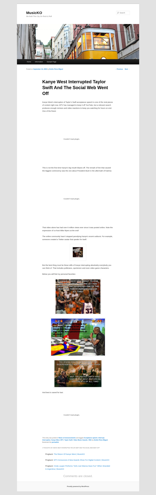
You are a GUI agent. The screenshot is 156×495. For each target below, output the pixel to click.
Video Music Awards (80, 440)
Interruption (46, 440)
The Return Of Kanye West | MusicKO (69, 454)
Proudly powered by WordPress (78, 486)
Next (127, 69)
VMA (90, 440)
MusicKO (34, 13)
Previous (119, 69)
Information (39, 62)
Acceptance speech (90, 438)
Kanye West (55, 440)
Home (29, 62)
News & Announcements (67, 438)
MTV (62, 440)
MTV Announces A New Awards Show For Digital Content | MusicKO (81, 460)
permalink (55, 442)
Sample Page (51, 62)
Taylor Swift (68, 440)
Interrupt (101, 438)
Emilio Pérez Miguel (56, 69)
